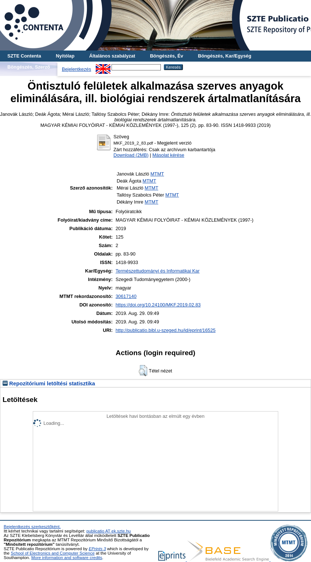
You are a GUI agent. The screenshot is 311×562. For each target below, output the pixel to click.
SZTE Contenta (24, 56)
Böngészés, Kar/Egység (224, 56)
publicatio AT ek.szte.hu (108, 531)
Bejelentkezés (76, 69)
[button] (143, 370)
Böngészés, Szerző (28, 67)
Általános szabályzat (112, 56)
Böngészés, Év (166, 56)
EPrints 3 (97, 549)
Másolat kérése (168, 155)
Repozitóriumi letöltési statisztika (49, 383)
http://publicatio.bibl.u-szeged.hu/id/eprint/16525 (166, 330)
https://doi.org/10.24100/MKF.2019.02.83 (158, 305)
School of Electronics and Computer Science (53, 553)
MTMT (157, 174)
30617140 (126, 296)
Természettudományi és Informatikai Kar (157, 271)
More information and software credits (66, 557)
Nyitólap (65, 56)
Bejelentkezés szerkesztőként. (32, 526)
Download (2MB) (130, 155)
